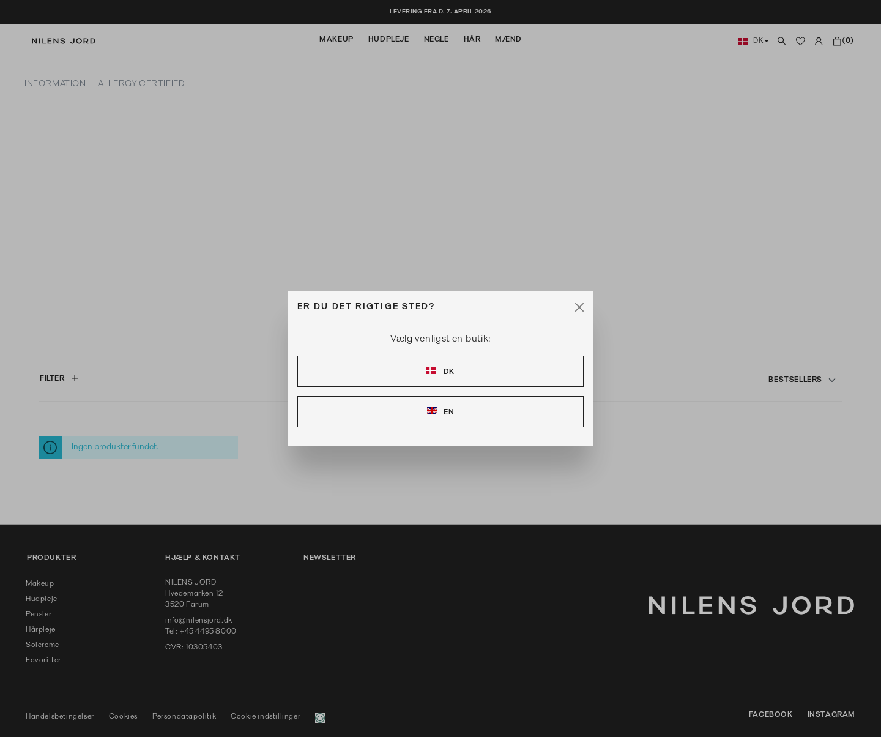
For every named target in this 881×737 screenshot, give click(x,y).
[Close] (579, 307)
